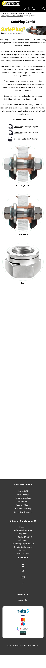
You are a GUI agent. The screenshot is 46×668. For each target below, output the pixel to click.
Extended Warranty (23, 508)
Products (9, 13)
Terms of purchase (23, 498)
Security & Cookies (23, 512)
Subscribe (23, 600)
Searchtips (23, 501)
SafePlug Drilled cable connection (12, 16)
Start (2, 13)
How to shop (23, 494)
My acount (23, 491)
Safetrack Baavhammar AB (22, 521)
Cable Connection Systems (22, 13)
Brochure (18, 127)
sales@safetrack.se (23, 530)
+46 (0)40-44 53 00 (23, 537)
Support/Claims (23, 505)
